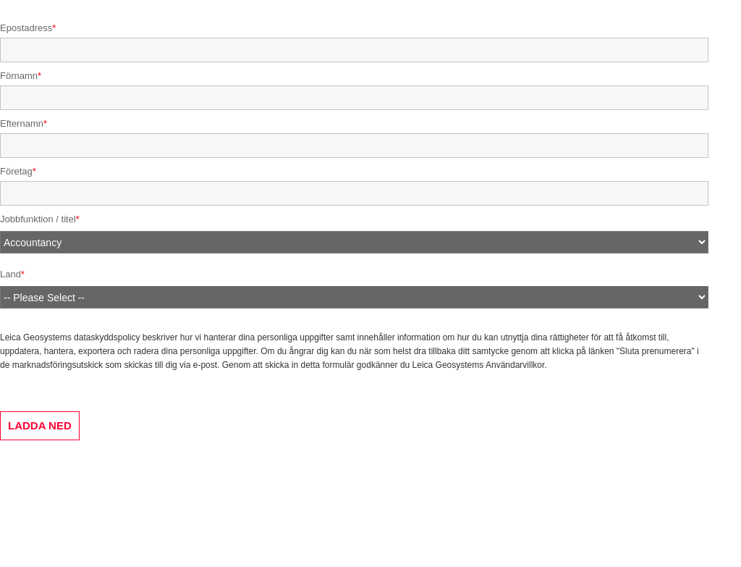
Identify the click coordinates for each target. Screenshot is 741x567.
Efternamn (21, 123)
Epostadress (26, 27)
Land (10, 274)
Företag (16, 171)
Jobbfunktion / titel (38, 219)
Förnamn (19, 75)
